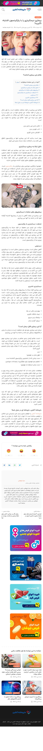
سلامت (38, 17)
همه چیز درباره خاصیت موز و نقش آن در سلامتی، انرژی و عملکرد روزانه (32, 672)
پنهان (17, 82)
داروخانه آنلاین (36, 414)
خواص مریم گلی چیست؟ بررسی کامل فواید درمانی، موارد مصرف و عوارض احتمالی (11, 672)
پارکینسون (9, 166)
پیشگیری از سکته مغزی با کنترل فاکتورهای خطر (12, 698)
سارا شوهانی (21, 481)
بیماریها (16, 693)
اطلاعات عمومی (35, 666)
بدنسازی (37, 693)
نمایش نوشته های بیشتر (32, 483)
